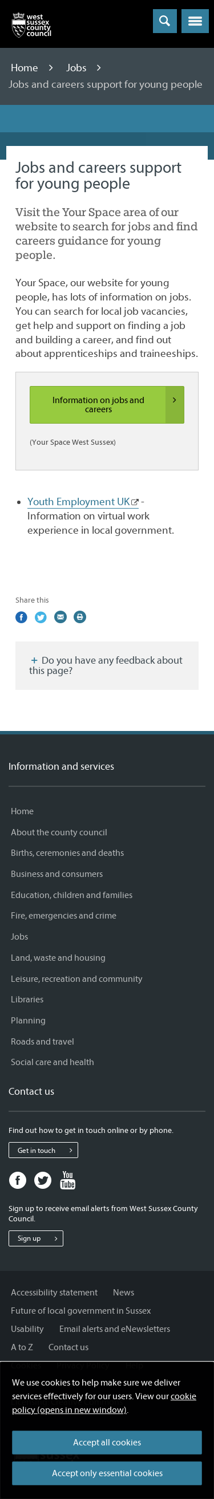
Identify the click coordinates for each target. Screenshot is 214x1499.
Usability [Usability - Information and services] (27, 1329)
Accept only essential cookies (107, 1473)
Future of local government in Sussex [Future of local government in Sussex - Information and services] (81, 1311)
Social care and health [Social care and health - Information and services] (52, 1062)
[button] (195, 21)
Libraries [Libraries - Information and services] (27, 999)
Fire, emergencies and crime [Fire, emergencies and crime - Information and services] (63, 916)
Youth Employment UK (78, 501)
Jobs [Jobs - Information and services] (19, 937)
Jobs (77, 68)
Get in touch (48, 1150)
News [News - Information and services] (123, 1292)
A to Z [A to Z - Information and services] (22, 1347)
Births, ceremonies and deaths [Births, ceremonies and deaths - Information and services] (67, 853)
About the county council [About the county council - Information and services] (59, 832)
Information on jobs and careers (118, 405)
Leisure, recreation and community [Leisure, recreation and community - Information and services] (77, 979)
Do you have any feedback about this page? (106, 666)
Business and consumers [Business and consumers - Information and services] (57, 874)
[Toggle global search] (165, 21)
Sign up (40, 1238)
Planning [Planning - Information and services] (28, 1020)
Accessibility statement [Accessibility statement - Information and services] (54, 1292)
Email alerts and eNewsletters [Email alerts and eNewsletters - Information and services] (114, 1329)
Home (26, 68)
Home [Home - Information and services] (22, 811)
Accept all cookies (107, 1442)
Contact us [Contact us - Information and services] (68, 1347)
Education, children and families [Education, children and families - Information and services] (71, 895)
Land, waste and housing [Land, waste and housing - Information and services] (58, 958)
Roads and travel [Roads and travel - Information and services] (42, 1042)
